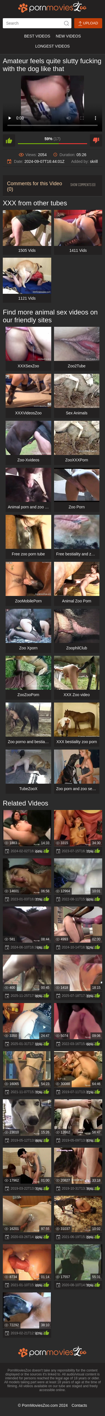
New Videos (68, 36)
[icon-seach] (66, 23)
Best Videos (37, 36)
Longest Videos (52, 46)
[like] (9, 140)
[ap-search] (37, 23)
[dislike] (96, 140)
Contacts (79, 1405)
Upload (88, 23)
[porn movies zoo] (52, 7)
